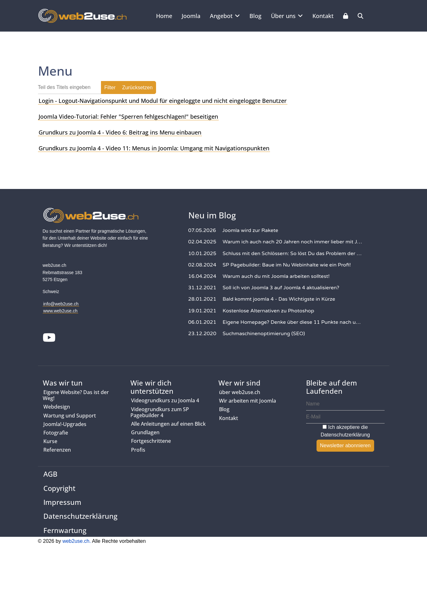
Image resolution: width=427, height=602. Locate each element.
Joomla (191, 16)
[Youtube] (49, 338)
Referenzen (57, 449)
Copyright (59, 488)
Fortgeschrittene (151, 440)
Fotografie (55, 432)
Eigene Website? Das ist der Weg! (76, 395)
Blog (255, 16)
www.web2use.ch (60, 310)
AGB (50, 474)
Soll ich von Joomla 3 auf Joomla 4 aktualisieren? (281, 288)
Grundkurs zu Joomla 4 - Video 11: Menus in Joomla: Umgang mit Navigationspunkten (154, 148)
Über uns (283, 16)
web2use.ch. (76, 541)
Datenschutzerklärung (345, 434)
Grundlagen (145, 432)
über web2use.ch (239, 392)
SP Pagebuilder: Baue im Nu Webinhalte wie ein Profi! (287, 265)
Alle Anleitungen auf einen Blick (168, 423)
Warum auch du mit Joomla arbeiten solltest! (276, 276)
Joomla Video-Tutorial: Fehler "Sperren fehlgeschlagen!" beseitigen (128, 116)
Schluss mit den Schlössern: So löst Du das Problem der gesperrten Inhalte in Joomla (293, 253)
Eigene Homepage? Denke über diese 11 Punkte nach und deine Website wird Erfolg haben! (293, 322)
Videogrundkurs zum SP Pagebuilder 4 (159, 412)
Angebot (221, 16)
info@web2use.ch (61, 303)
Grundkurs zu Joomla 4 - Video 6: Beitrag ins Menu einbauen (120, 132)
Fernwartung (64, 530)
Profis (138, 449)
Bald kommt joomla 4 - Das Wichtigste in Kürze (279, 299)
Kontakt (323, 16)
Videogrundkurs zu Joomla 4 (165, 400)
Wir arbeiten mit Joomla (247, 400)
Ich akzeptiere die (345, 430)
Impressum (62, 502)
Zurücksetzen (137, 87)
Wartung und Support (69, 415)
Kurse (50, 441)
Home (164, 16)
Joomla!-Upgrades (64, 424)
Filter (110, 87)
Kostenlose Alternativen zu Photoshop (268, 311)
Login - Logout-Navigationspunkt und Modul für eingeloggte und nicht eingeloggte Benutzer (163, 100)
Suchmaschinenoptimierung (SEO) (264, 333)
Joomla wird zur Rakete (250, 230)
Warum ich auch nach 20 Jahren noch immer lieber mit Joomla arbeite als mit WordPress (293, 242)
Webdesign (56, 406)
